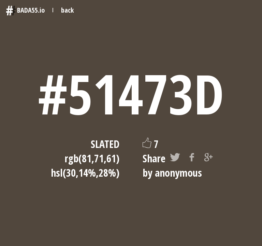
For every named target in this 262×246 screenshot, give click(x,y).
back (67, 10)
